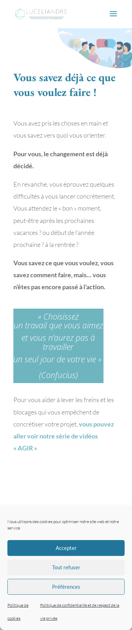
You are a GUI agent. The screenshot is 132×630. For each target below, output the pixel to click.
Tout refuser (66, 567)
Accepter (66, 548)
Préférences (66, 586)
